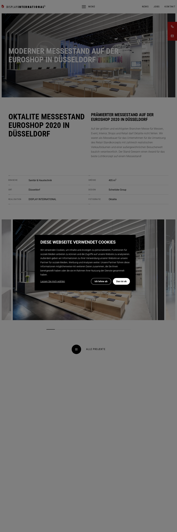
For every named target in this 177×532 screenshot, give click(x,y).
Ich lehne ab (101, 281)
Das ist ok (121, 281)
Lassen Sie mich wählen (52, 281)
